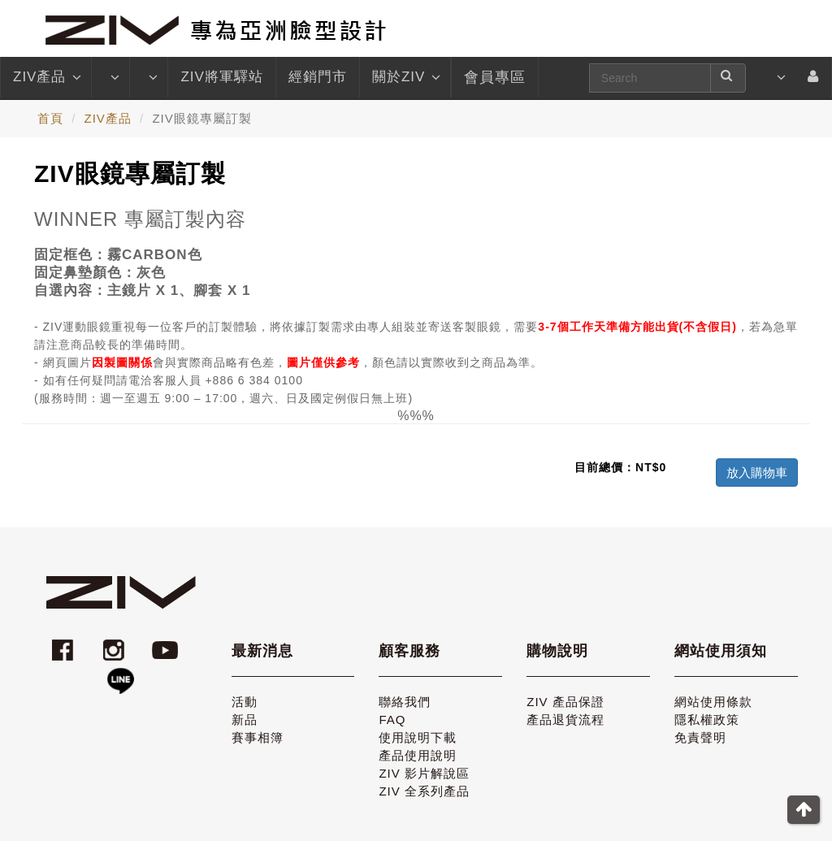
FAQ (392, 719)
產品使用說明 (418, 755)
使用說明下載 (418, 737)
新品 (245, 719)
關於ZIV (405, 77)
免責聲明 (700, 737)
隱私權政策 (706, 719)
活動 (245, 702)
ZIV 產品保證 (565, 702)
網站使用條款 (713, 702)
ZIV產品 (46, 77)
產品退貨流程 (565, 719)
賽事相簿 (258, 737)
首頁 (50, 118)
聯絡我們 (405, 702)
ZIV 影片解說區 (424, 773)
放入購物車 (756, 472)
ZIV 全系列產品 (424, 791)
